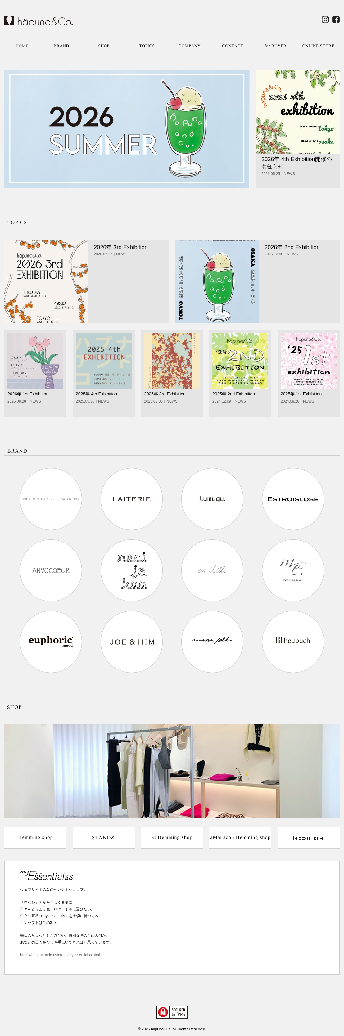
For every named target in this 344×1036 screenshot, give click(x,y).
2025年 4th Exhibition (96, 393)
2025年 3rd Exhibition (165, 393)
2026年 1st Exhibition (27, 393)
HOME (22, 45)
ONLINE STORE (318, 45)
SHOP (104, 45)
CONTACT (232, 45)
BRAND (61, 45)
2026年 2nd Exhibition (292, 247)
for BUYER (275, 45)
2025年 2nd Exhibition (233, 393)
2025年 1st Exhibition (301, 393)
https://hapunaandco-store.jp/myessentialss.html (60, 955)
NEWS (289, 174)
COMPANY (189, 45)
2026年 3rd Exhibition (121, 247)
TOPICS (146, 45)
